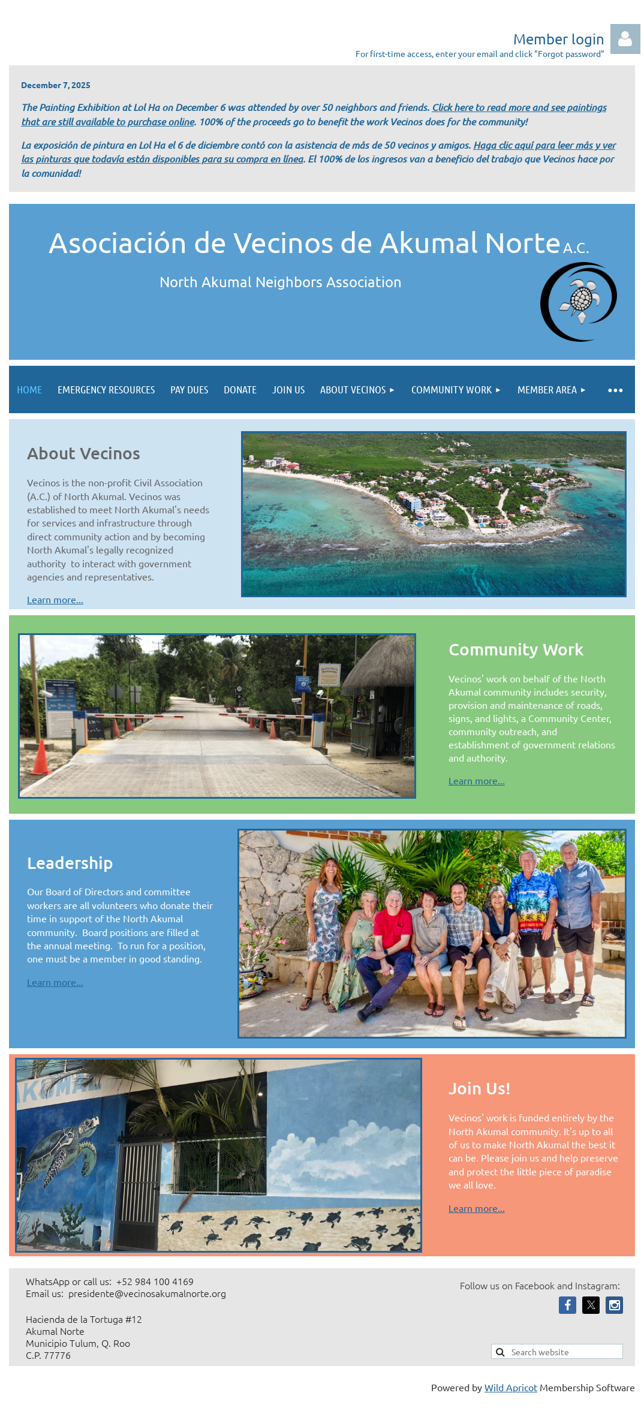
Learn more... (55, 599)
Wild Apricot (510, 1387)
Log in (625, 39)
